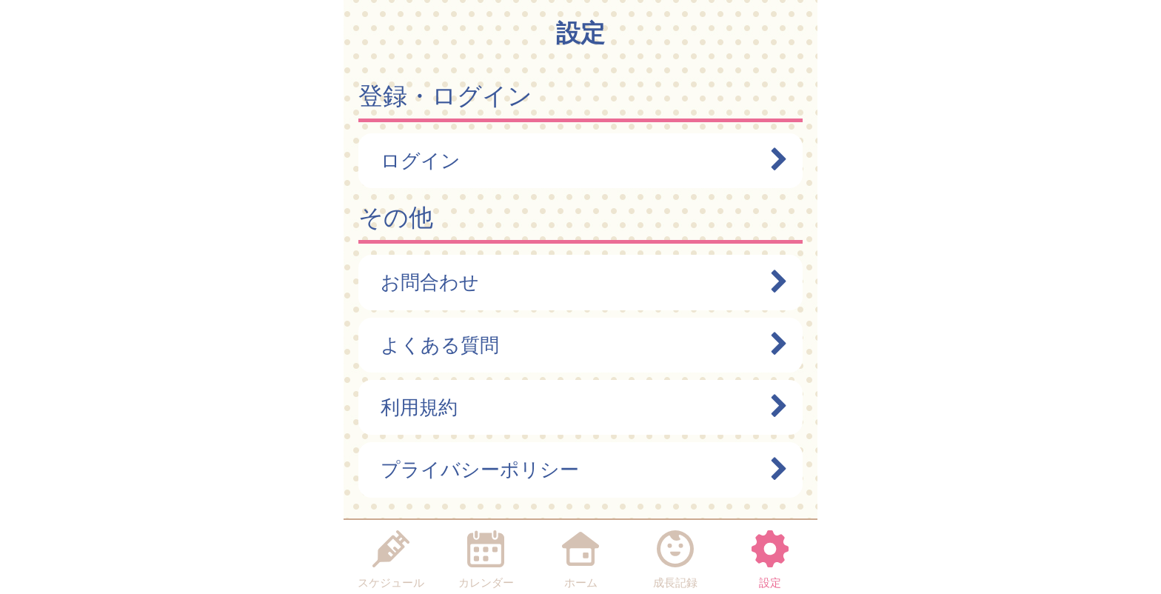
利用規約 (577, 407)
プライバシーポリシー (577, 469)
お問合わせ (577, 282)
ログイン (577, 160)
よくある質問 (577, 345)
